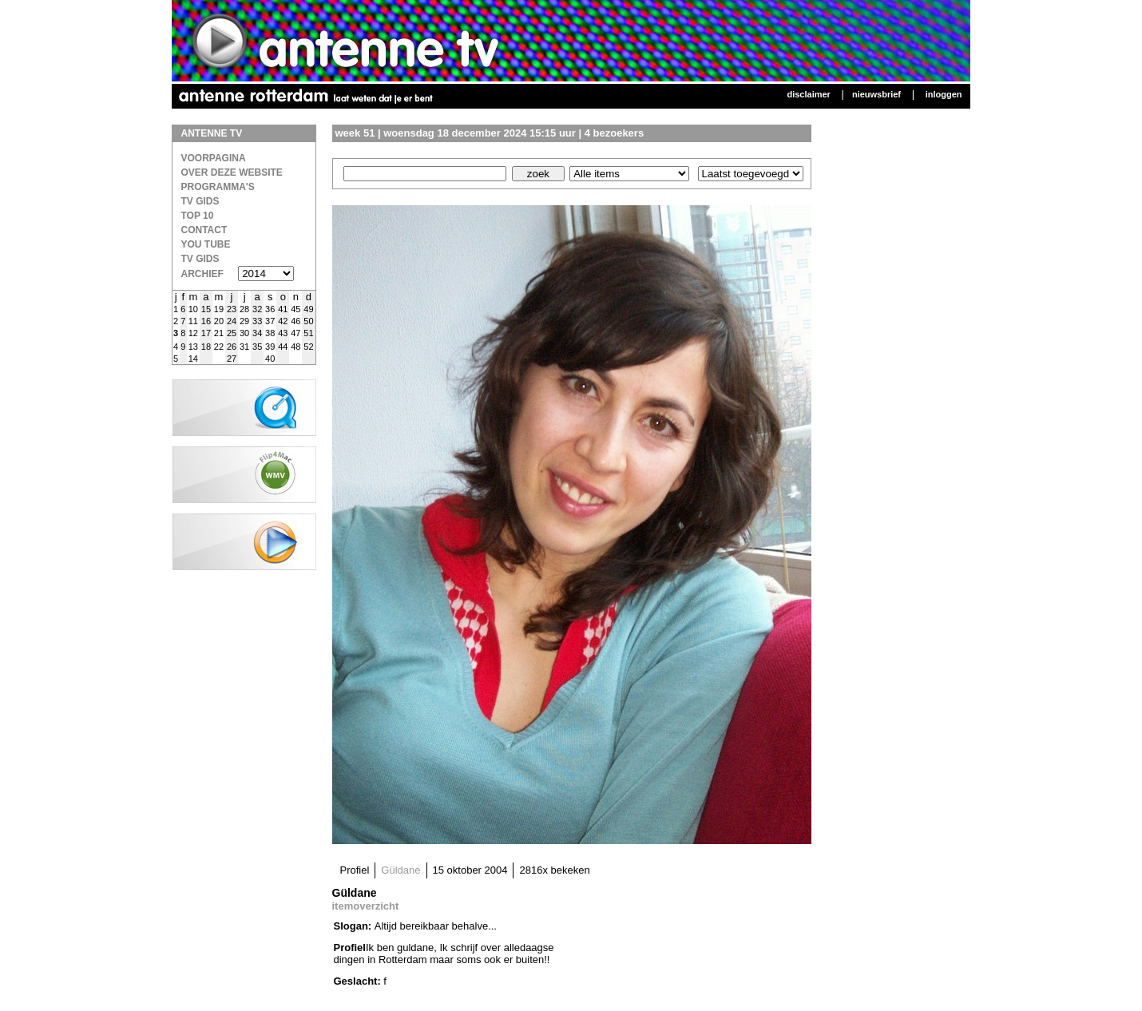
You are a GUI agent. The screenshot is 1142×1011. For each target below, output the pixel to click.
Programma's (218, 186)
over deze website (232, 172)
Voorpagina (213, 158)
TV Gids (200, 201)
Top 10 (197, 215)
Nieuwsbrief (876, 94)
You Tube (206, 244)
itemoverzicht (365, 906)
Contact (204, 230)
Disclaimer (808, 94)
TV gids (200, 258)
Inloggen (944, 94)
